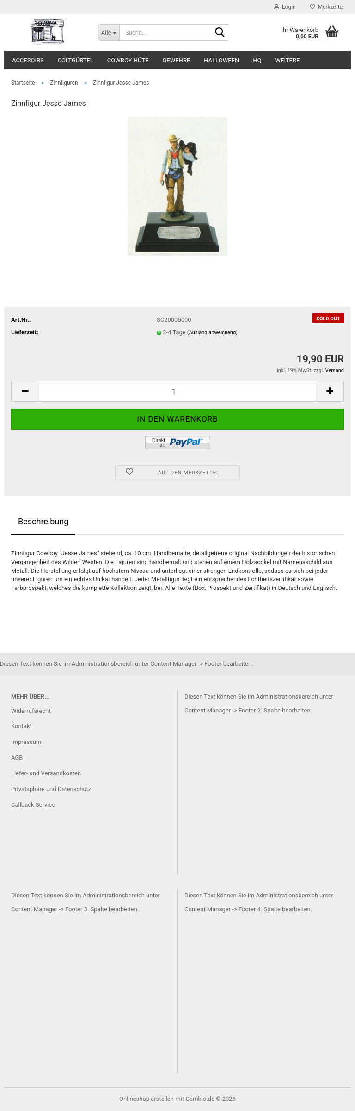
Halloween (221, 60)
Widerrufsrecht (31, 710)
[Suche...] (108, 32)
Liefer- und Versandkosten (46, 773)
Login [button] (285, 7)
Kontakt (21, 726)
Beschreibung (43, 521)
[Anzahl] (177, 391)
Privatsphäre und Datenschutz (51, 789)
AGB (17, 757)
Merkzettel (327, 7)
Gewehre (176, 60)
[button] (25, 391)
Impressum (26, 741)
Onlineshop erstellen (146, 1098)
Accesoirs (28, 60)
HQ (257, 60)
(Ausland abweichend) (212, 333)
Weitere (287, 60)
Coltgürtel (75, 60)
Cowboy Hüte (128, 60)
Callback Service (33, 804)
